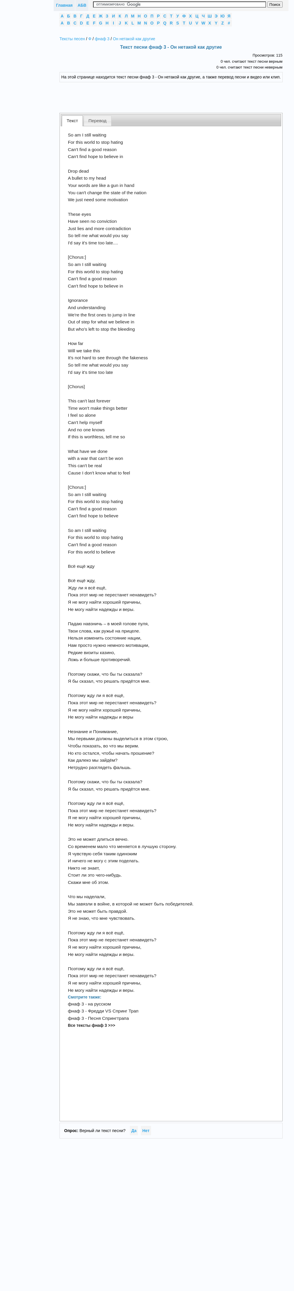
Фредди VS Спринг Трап (113, 1010)
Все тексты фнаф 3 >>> (91, 1025)
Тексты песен (72, 38)
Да (133, 1130)
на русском (99, 1003)
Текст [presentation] (72, 120)
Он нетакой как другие (134, 38)
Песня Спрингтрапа (108, 1018)
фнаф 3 (102, 38)
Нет (146, 1130)
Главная (64, 5)
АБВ (82, 5)
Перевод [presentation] (97, 120)
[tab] (72, 120)
